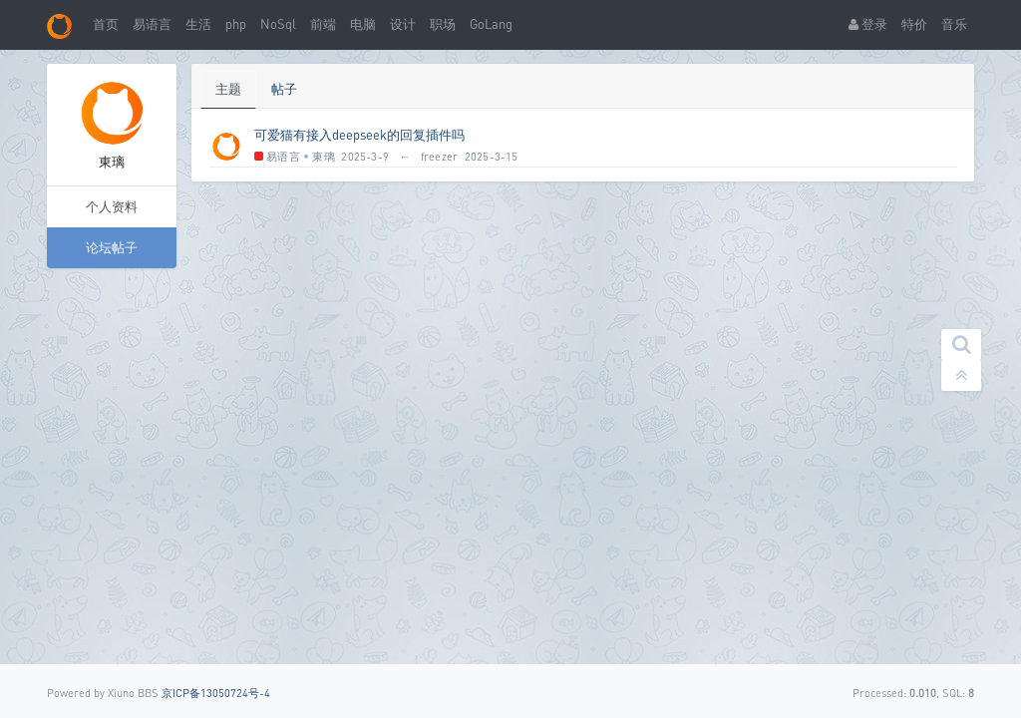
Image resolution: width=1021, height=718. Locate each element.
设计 (403, 24)
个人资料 (112, 206)
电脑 (363, 24)
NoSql (278, 24)
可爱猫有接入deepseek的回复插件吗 (359, 135)
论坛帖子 (112, 247)
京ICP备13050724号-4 (216, 692)
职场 (443, 24)
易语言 (152, 24)
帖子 (284, 89)
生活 (198, 24)
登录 (868, 24)
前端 (323, 24)
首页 (106, 24)
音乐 (954, 24)
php (235, 24)
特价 (914, 24)
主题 (228, 89)
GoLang (491, 24)
